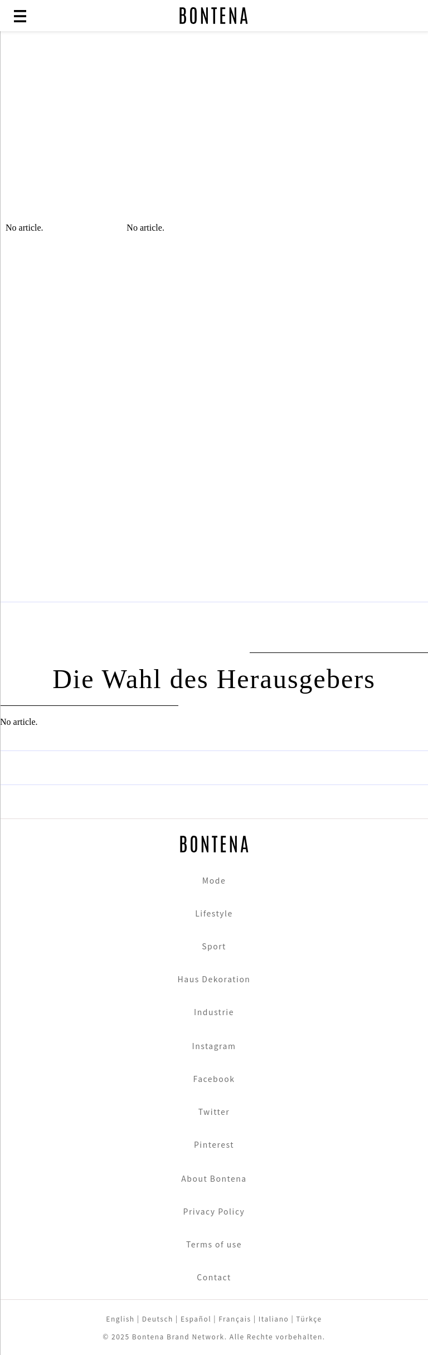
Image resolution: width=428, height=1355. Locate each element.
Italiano (274, 1318)
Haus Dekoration (214, 978)
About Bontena (214, 1178)
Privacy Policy (214, 1211)
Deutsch (157, 1318)
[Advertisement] (214, 134)
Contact (214, 1277)
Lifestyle (214, 913)
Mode (214, 880)
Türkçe (309, 1318)
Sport (214, 946)
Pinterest (214, 1144)
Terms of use (214, 1244)
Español (196, 1318)
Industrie (214, 1011)
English (120, 1318)
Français (234, 1318)
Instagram (214, 1045)
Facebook (214, 1078)
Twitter (214, 1111)
